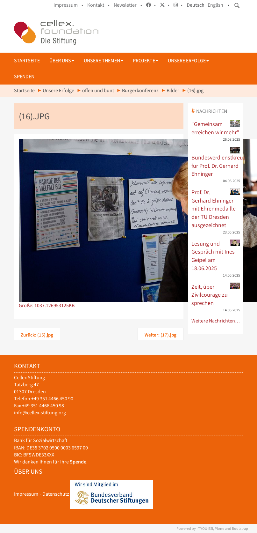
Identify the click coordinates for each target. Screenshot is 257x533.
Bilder (173, 90)
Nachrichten (211, 111)
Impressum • (68, 5)
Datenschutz (55, 494)
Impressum (26, 494)
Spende (78, 462)
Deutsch (195, 5)
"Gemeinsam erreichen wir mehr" (215, 128)
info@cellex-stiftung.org (40, 413)
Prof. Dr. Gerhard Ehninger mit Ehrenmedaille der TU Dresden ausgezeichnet (215, 208)
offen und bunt (98, 90)
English (215, 5)
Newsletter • (128, 5)
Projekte (145, 60)
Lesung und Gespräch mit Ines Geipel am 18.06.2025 (215, 256)
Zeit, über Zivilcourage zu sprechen (215, 295)
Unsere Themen (103, 60)
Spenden (24, 76)
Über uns (61, 60)
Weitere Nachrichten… (215, 321)
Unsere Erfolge (188, 60)
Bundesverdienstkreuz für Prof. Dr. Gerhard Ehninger (215, 162)
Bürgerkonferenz (140, 90)
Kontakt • (98, 5)
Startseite (27, 60)
